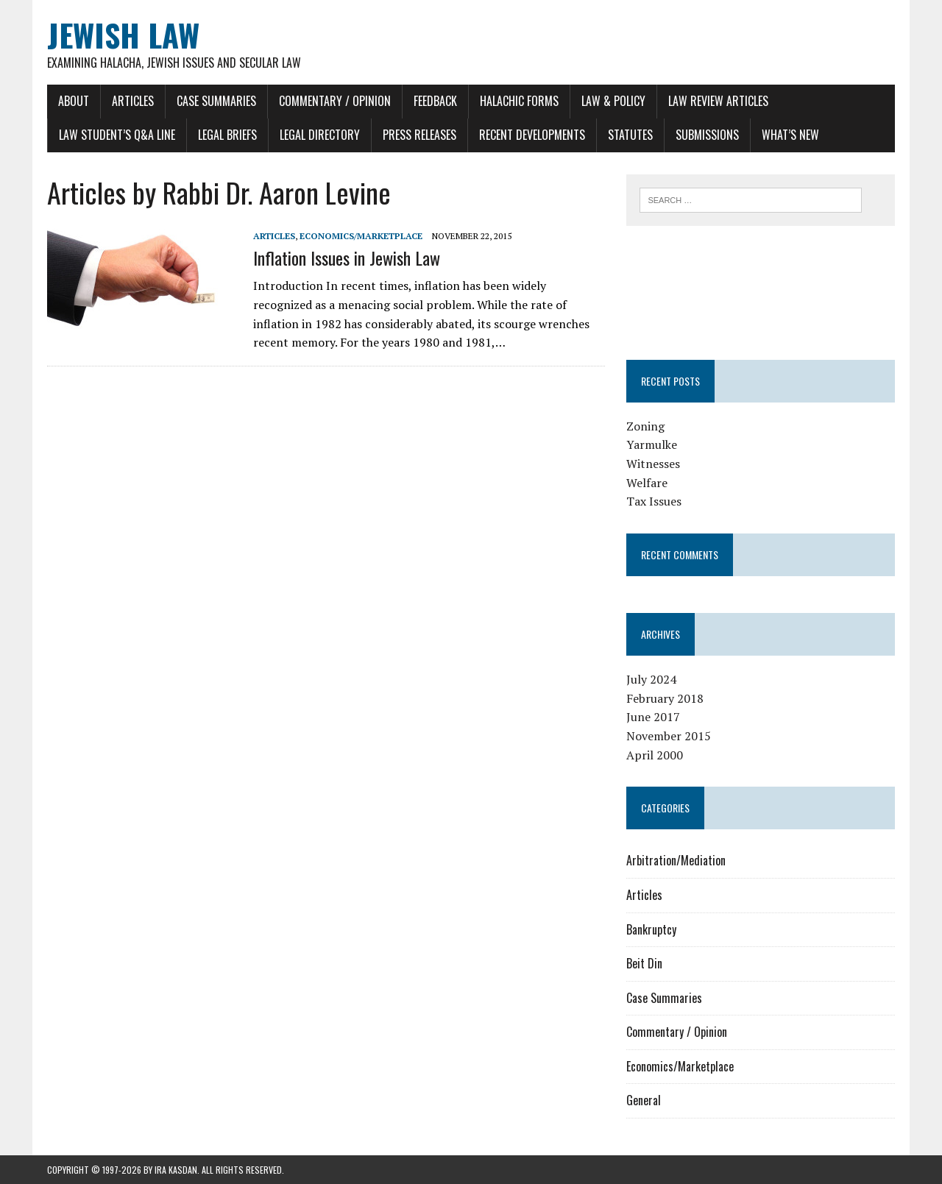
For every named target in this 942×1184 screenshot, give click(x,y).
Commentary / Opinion (335, 101)
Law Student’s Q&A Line (117, 134)
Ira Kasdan (176, 1169)
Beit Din (644, 963)
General (643, 1100)
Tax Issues (653, 501)
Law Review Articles (718, 101)
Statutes (630, 134)
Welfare (646, 483)
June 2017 (653, 717)
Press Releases (419, 134)
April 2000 (654, 755)
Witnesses (653, 463)
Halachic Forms (519, 101)
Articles (133, 101)
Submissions (707, 134)
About (73, 101)
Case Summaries (216, 101)
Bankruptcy (651, 929)
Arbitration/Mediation (676, 860)
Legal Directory (320, 134)
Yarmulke (651, 444)
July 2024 (651, 679)
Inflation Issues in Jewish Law (346, 257)
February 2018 (665, 698)
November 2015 (668, 736)
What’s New (790, 134)
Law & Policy (613, 101)
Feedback (435, 101)
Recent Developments (532, 134)
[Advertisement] (761, 290)
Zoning (645, 426)
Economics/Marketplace (361, 235)
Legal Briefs (227, 134)
